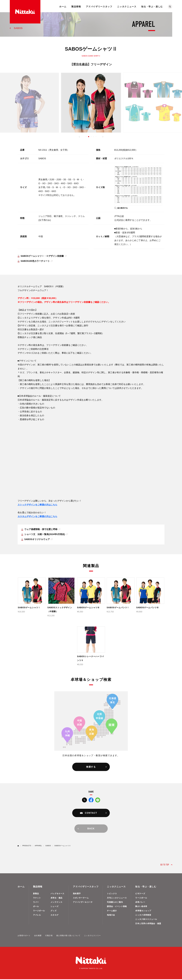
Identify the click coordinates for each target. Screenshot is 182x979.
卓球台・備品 (56, 898)
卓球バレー (140, 902)
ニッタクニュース (126, 6)
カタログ (55, 915)
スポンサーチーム (81, 898)
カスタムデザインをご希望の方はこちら (37, 516)
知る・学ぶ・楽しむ (152, 6)
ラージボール (39, 911)
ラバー (36, 902)
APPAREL (38, 846)
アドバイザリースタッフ (99, 6)
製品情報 (76, 6)
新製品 (36, 893)
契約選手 (77, 893)
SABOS (18, 28)
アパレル (37, 915)
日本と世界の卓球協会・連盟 (148, 923)
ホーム (62, 6)
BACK (91, 828)
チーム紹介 (112, 911)
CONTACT (91, 813)
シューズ (55, 906)
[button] (79, 136)
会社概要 (37, 935)
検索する (91, 767)
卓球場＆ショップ (143, 911)
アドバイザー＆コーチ (83, 902)
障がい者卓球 (141, 906)
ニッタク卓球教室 (143, 915)
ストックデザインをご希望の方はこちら (37, 504)
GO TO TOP (164, 864)
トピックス (112, 893)
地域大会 (111, 915)
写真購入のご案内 (115, 902)
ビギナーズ (140, 893)
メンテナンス (56, 902)
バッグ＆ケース (57, 893)
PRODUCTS (26, 846)
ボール (36, 906)
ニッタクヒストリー (92, 935)
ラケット (37, 898)
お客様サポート (24, 935)
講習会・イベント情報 (117, 906)
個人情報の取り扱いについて (68, 935)
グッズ (54, 911)
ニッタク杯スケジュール (146, 919)
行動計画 (49, 935)
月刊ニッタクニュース (117, 898)
